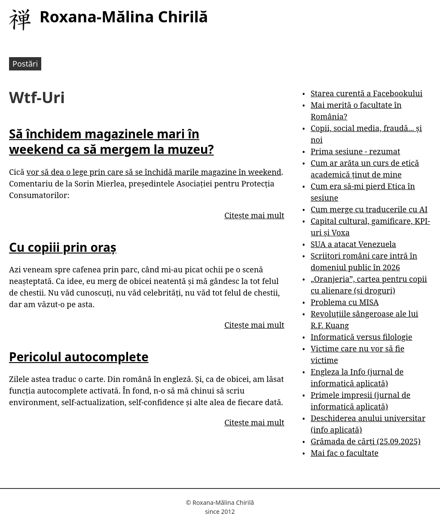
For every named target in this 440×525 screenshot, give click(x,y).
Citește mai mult (254, 215)
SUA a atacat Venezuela (353, 244)
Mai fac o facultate (345, 453)
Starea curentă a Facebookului (366, 93)
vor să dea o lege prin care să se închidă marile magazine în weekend (153, 172)
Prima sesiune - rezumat (355, 151)
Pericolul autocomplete (79, 356)
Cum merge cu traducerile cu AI (369, 209)
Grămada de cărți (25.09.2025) (366, 441)
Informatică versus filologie (361, 337)
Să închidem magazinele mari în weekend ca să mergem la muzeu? (111, 141)
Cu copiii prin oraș (62, 247)
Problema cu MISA (345, 302)
